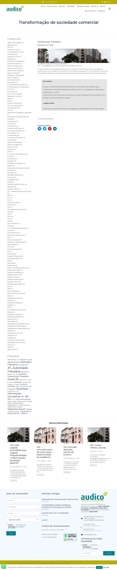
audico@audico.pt (90, 534)
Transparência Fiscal (14, 333)
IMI (8, 200)
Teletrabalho (11, 321)
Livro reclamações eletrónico (17, 228)
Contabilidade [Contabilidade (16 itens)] (21, 374)
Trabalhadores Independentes (17, 328)
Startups (10, 312)
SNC (8, 307)
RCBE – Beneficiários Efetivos (17, 268)
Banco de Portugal (13, 94)
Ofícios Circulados (13, 240)
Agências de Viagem (14, 42)
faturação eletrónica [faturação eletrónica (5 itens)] (26, 386)
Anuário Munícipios (13, 63)
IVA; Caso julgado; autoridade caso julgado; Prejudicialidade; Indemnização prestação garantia (18, 454)
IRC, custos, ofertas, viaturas (98, 446)
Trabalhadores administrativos (17, 324)
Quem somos (52, 6)
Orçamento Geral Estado (15, 242)
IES (8, 198)
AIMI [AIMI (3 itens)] (18, 359)
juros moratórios (12, 223)
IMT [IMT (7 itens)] (17, 391)
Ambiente (10, 59)
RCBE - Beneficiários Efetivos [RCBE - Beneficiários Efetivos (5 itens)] (15, 403)
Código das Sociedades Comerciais (19, 112)
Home (43, 6)
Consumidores (12, 133)
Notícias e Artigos (83, 6)
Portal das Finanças (13, 249)
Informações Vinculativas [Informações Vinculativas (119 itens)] (14, 395)
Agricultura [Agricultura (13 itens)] (12, 359)
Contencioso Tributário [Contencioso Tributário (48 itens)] (18, 376)
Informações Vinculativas (15, 209)
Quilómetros (11, 265)
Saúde (9, 296)
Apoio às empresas (13, 68)
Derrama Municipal (13, 142)
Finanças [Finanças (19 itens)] (11, 389)
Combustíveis (11, 121)
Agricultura (10, 45)
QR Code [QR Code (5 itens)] (29, 401)
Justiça (9, 226)
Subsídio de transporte (14, 317)
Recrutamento (90, 11)
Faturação (10, 173)
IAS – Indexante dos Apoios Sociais (19, 191)
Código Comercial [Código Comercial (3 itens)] (23, 379)
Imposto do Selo (13, 202)
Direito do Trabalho (13, 145)
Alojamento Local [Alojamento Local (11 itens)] (26, 359)
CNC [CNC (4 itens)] (14, 374)
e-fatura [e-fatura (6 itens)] (16, 384)
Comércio (10, 124)
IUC (8, 219)
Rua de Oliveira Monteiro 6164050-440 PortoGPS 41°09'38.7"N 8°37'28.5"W (94, 518)
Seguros (10, 300)
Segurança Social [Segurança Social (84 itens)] (16, 409)
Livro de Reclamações (49, 537)
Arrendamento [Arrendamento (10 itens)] (23, 365)
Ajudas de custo (12, 49)
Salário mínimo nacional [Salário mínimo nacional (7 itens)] (15, 407)
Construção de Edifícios (15, 131)
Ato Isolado (11, 91)
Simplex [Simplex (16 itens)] (29, 409)
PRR (8, 261)
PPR (8, 251)
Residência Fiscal (13, 282)
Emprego (10, 161)
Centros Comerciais (13, 103)
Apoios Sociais (12, 73)
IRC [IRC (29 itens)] (22, 397)
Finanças (10, 177)
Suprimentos (11, 319)
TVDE (9, 347)
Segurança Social (13, 298)
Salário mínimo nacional (15, 293)
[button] (13, 480)
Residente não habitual (15, 284)
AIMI (9, 47)
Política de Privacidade (49, 534)
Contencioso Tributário (49, 42)
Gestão (9, 182)
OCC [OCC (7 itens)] (13, 399)
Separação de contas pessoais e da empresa (60, 499)
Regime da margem (14, 270)
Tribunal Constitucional (14, 340)
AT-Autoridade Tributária (15, 84)
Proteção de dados (13, 258)
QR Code (10, 263)
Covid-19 (10, 140)
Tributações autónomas (15, 342)
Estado (9, 166)
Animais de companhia (15, 61)
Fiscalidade (11, 180)
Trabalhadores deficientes (16, 326)
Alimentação (11, 54)
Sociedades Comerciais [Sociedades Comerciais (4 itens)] (13, 411)
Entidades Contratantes (15, 163)
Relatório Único (12, 277)
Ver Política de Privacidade (20, 526)
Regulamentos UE (13, 275)
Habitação (10, 187)
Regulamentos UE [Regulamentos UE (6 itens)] (13, 405)
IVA (8, 221)
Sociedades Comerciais (15, 310)
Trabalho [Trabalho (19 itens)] (23, 413)
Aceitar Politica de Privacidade (12, 527)
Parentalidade (12, 244)
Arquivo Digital (12, 77)
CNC (9, 110)
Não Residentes (12, 233)
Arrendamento (12, 80)
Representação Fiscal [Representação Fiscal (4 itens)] (24, 405)
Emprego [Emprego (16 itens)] (11, 386)
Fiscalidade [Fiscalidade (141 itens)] (22, 388)
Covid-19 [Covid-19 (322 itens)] (13, 379)
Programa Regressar (14, 256)
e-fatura (10, 156)
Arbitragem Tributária (14, 75)
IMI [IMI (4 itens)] (30, 389)
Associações (11, 82)
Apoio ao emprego (13, 66)
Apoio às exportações (14, 70)
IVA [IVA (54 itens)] (9, 399)
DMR (9, 152)
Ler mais (106, 567)
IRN (8, 214)
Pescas (9, 247)
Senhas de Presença (14, 303)
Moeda (9, 230)
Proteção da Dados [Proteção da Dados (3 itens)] (21, 401)
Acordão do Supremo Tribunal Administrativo (53, 64)
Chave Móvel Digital (14, 105)
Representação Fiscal (14, 279)
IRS (8, 216)
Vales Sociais (11, 349)
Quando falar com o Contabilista (55, 513)
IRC (8, 212)
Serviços (62, 6)
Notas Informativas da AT (15, 235)
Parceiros (94, 6)
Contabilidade (12, 135)
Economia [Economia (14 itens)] (23, 384)
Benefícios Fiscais (13, 96)
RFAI (9, 286)
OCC (8, 237)
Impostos (10, 205)
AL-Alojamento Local (14, 52)
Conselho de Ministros (14, 128)
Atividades (71, 6)
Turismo (10, 345)
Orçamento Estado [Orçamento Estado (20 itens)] (23, 399)
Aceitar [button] (99, 567)
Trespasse (10, 338)
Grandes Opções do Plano (16, 184)
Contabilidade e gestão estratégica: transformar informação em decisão (56, 506)
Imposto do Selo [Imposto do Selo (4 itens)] (11, 391)
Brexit (9, 98)
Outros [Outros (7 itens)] (10, 401)
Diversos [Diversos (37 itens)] (18, 382)
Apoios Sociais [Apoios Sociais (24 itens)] (13, 362)
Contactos (101, 11)
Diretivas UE (11, 147)
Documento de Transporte (16, 154)
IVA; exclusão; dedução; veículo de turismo (70, 451)
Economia (10, 159)
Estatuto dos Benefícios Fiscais (17, 168)
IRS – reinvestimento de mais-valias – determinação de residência (45, 452)
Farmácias (10, 170)
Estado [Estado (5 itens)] (18, 386)
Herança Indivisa (12, 189)
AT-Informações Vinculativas (16, 87)
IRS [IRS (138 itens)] (27, 396)
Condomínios (11, 126)
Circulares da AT (12, 108)
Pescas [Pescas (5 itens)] (14, 401)
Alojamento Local (13, 56)
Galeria (102, 6)
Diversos (10, 149)
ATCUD (9, 89)
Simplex (10, 305)
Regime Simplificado (14, 272)
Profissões (10, 254)
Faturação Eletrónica (14, 175)
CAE (8, 101)
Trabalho (10, 331)
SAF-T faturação (12, 291)
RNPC (9, 289)
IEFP (9, 195)
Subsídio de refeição (14, 314)
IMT (8, 207)
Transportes (11, 335)
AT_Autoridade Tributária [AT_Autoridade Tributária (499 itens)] (17, 369)
